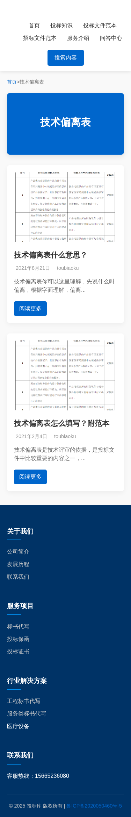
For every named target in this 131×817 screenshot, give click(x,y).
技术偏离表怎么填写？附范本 (61, 423)
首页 (34, 25)
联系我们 (18, 577)
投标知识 (61, 25)
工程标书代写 (24, 701)
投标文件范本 (100, 25)
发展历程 (18, 564)
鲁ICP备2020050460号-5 (94, 806)
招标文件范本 (40, 38)
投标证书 (18, 651)
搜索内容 (65, 58)
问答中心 (111, 38)
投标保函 (18, 639)
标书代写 (18, 626)
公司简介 (18, 552)
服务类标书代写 (26, 714)
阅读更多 (30, 308)
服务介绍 (78, 38)
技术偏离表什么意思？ (50, 255)
